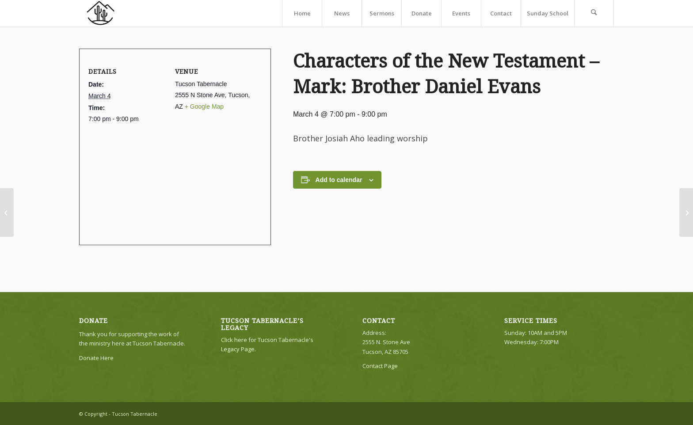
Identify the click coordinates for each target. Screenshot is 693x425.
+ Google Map (204, 106)
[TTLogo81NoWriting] (100, 13)
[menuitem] (302, 13)
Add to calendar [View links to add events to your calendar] (339, 179)
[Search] (594, 13)
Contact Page (380, 366)
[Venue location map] (171, 179)
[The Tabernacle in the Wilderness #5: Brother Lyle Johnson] (7, 212)
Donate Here (96, 358)
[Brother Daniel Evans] (686, 212)
